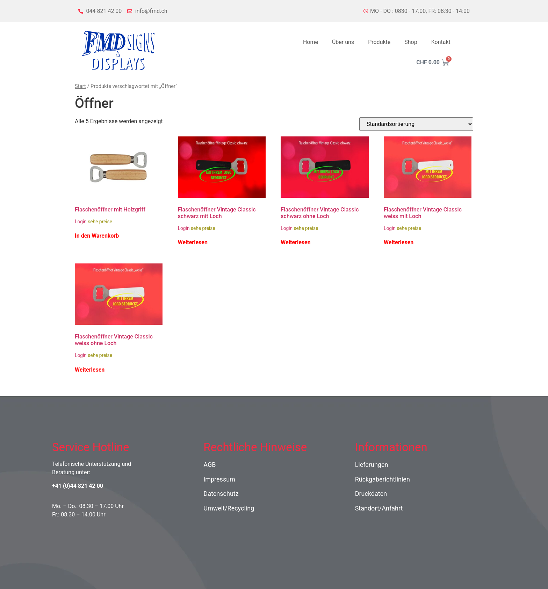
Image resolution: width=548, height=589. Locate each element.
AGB (209, 464)
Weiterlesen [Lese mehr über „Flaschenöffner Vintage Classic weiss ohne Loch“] (89, 370)
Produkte (379, 42)
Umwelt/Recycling (228, 508)
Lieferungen (371, 464)
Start (80, 86)
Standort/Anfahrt (379, 508)
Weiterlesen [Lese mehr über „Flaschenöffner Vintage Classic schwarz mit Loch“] (193, 242)
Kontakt (440, 42)
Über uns (343, 42)
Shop (410, 42)
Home (310, 42)
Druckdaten (371, 493)
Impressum (219, 479)
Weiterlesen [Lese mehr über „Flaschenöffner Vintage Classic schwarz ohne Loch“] (295, 242)
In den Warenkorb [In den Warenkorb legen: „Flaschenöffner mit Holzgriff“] (97, 236)
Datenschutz (220, 493)
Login (81, 221)
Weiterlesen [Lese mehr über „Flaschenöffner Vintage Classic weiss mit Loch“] (398, 242)
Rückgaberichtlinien (382, 479)
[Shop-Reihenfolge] (416, 124)
